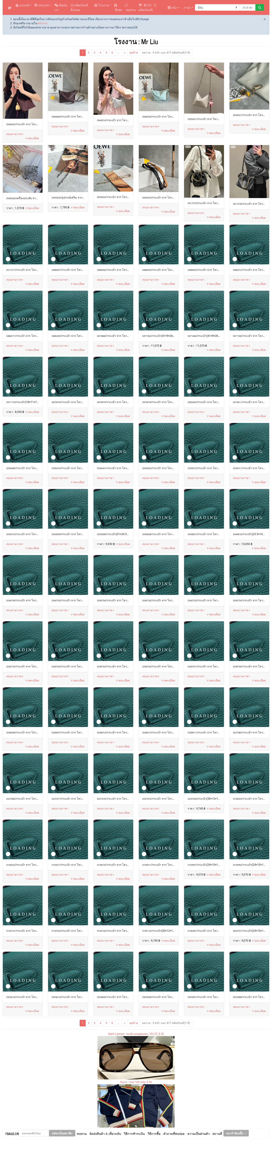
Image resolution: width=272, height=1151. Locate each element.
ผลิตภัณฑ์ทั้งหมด (79, 7)
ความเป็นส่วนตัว (198, 1133)
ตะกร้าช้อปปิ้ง (235, 1133)
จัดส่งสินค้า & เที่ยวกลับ (105, 1133)
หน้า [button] (172, 7)
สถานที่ (217, 1133)
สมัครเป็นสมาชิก (62, 1133)
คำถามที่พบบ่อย (174, 1133)
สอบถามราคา (14, 134)
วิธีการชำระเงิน (134, 1133)
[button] (32, 138)
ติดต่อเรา (60, 7)
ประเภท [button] (41, 5)
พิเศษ (118, 8)
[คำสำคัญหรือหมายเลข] (248, 7)
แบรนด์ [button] (22, 5)
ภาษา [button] (187, 7)
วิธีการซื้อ (153, 1133)
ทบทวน (130, 8)
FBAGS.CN (12, 1133)
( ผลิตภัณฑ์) (147, 7)
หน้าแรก (42, 23)
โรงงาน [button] (101, 5)
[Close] (264, 19)
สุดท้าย (133, 52)
